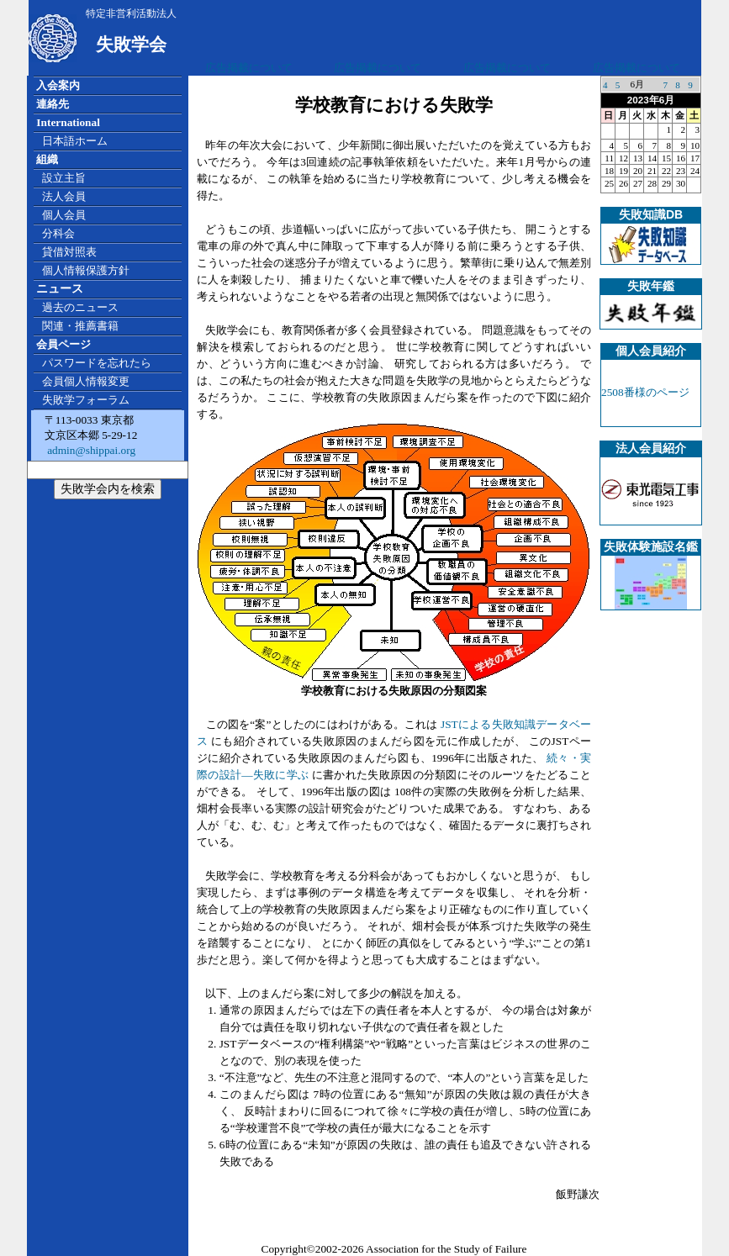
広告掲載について (249, 67)
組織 (47, 159)
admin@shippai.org (90, 450)
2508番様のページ (645, 392)
